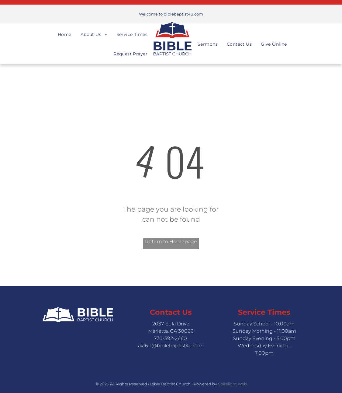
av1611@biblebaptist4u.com (171, 346)
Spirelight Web (232, 383)
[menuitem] (64, 29)
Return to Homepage (171, 241)
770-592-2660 (170, 338)
